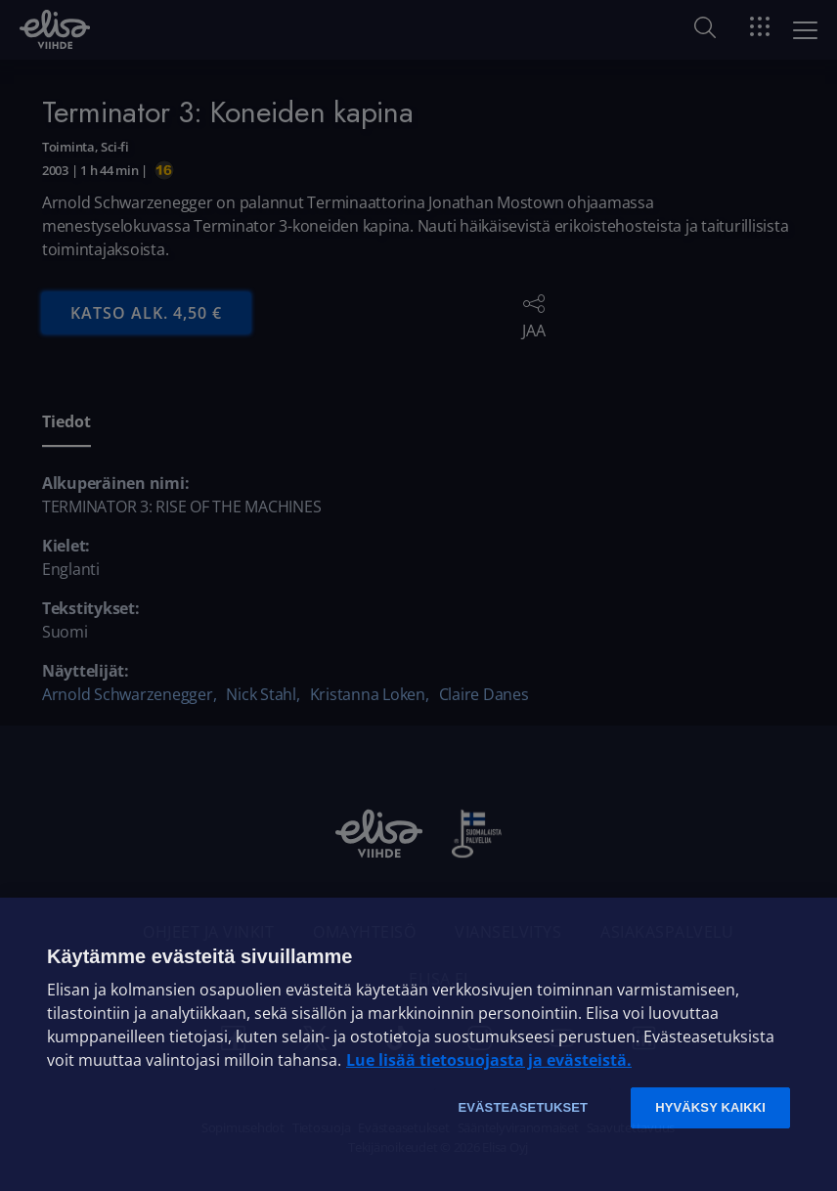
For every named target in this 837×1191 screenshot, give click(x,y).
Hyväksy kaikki (710, 1107)
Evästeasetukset (523, 1107)
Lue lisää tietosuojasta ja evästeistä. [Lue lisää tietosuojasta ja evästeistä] (489, 1060)
